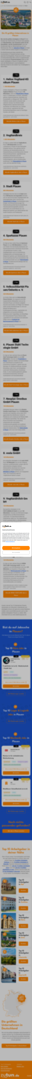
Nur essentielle (16, 552)
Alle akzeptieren (16, 548)
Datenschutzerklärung (10, 541)
